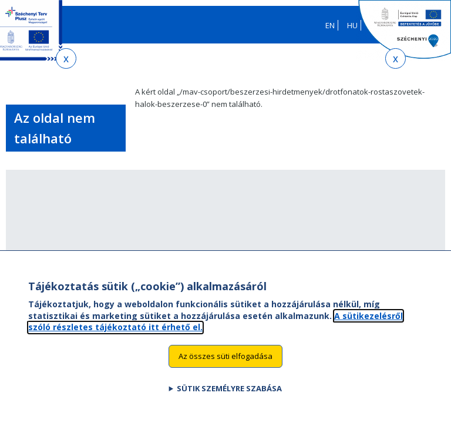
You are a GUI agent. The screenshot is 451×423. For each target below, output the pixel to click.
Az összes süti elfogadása (225, 365)
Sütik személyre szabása (229, 396)
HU (352, 25)
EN (330, 25)
